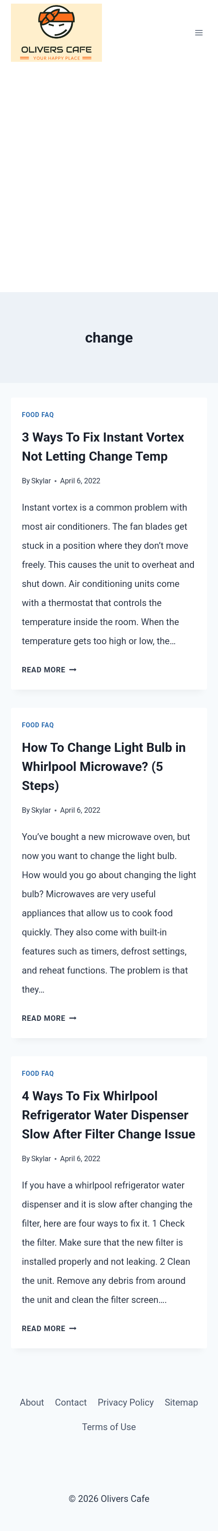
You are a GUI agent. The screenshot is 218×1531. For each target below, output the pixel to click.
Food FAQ (38, 414)
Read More (49, 670)
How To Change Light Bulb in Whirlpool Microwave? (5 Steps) (104, 766)
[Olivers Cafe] (56, 33)
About (32, 1402)
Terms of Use (109, 1427)
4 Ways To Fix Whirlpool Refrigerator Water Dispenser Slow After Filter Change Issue (108, 1115)
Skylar (41, 481)
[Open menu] (198, 32)
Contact (71, 1402)
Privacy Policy (126, 1402)
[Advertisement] (109, 179)
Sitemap (181, 1402)
